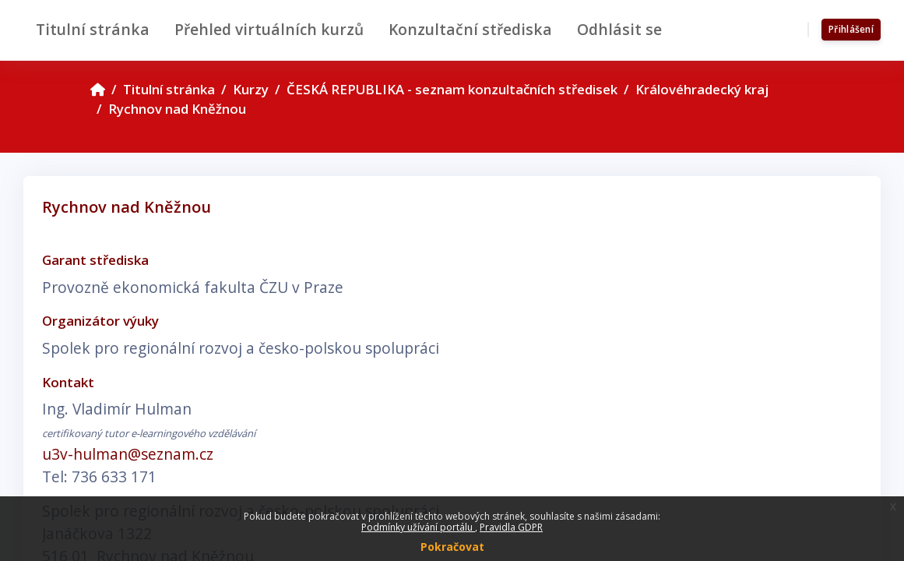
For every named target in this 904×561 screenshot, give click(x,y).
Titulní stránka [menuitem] (92, 29)
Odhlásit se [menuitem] (619, 29)
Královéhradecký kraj (702, 89)
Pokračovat (452, 546)
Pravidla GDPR (511, 527)
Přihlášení (851, 29)
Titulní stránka (169, 89)
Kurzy (251, 89)
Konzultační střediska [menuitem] (470, 29)
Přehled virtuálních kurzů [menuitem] (269, 29)
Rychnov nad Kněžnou (177, 109)
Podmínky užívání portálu (418, 527)
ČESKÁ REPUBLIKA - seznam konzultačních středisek (452, 89)
